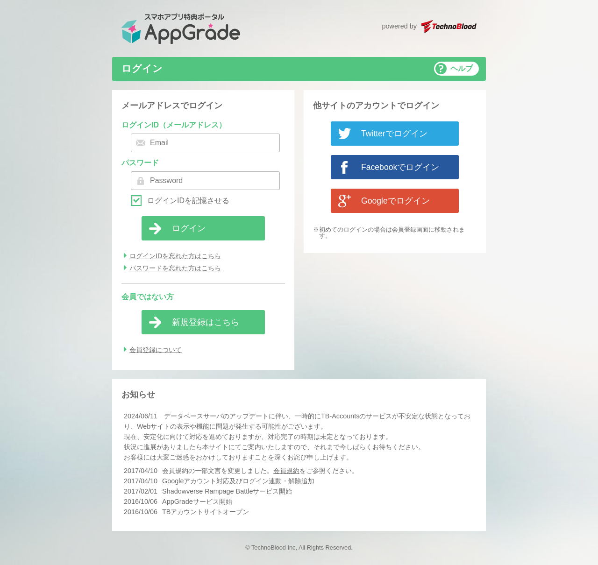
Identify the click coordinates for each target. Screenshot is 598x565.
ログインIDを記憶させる (188, 201)
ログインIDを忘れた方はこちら (175, 256)
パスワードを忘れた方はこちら (175, 268)
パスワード (140, 163)
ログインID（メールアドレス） (173, 125)
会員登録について (155, 349)
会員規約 (286, 470)
